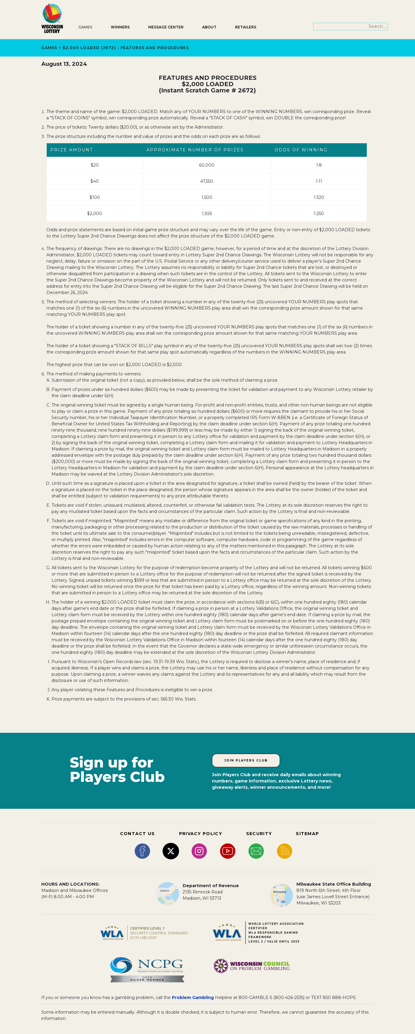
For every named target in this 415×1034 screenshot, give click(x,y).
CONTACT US (137, 833)
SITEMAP (307, 833)
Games (85, 27)
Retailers (245, 27)
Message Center (166, 27)
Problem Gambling (193, 997)
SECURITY (259, 833)
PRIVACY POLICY (200, 833)
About (209, 27)
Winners (120, 27)
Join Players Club (246, 760)
